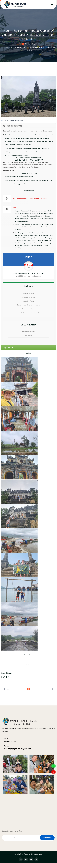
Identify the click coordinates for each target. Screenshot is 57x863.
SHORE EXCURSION (16, 120)
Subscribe (47, 838)
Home (27, 44)
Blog (33, 44)
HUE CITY (7, 120)
